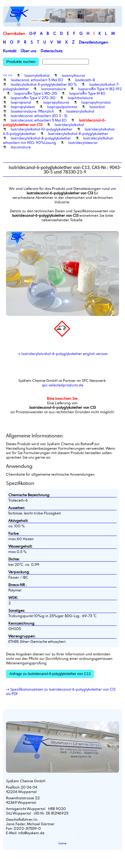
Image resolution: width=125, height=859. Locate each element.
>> (10, 75)
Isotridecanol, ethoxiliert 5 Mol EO (39, 120)
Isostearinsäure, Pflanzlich (32, 111)
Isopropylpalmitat (62, 106)
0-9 (32, 33)
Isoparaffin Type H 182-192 (100, 88)
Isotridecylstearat (83, 142)
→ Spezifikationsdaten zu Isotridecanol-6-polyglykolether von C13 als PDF (60, 691)
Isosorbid (97, 106)
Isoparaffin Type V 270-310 (33, 97)
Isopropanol (21, 102)
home (62, 843)
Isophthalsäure (80, 97)
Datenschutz (52, 50)
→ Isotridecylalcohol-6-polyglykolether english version (62, 353)
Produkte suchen (21, 61)
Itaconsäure (21, 147)
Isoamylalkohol (37, 75)
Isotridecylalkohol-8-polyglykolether (78, 133)
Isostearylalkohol (80, 111)
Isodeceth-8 (85, 79)
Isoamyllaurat (73, 75)
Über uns (28, 50)
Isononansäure (53, 88)
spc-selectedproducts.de (62, 384)
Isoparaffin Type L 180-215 (35, 93)
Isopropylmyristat (96, 102)
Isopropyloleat (23, 106)
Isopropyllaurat (56, 102)
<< (5, 75)
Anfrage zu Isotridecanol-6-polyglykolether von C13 (49, 674)
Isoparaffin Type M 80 (87, 93)
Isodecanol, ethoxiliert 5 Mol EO (37, 79)
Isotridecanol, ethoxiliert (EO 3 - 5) (39, 115)
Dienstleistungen (93, 42)
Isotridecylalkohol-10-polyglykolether (41, 129)
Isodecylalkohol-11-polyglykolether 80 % (44, 84)
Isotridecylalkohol (69, 124)
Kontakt (9, 50)
